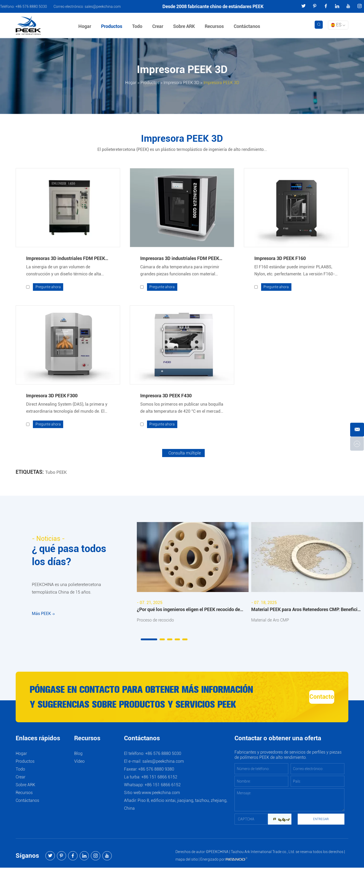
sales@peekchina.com (103, 6)
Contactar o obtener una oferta (277, 741)
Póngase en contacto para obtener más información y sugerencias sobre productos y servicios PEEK (133, 699)
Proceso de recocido (155, 620)
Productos (112, 26)
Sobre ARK (185, 26)
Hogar (85, 26)
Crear (158, 26)
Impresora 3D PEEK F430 (166, 396)
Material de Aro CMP (270, 620)
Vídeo (79, 763)
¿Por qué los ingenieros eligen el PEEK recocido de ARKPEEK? (188, 610)
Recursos (215, 26)
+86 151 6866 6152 (163, 787)
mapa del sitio (186, 862)
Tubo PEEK (56, 472)
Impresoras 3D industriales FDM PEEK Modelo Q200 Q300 (179, 259)
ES (338, 24)
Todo (138, 26)
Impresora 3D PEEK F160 (280, 258)
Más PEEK (43, 617)
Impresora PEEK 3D (181, 82)
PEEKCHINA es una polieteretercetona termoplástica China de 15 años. (66, 590)
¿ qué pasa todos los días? (72, 556)
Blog (78, 755)
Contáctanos (247, 26)
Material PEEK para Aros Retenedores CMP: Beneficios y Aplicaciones (306, 610)
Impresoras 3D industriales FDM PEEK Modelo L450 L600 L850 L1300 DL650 (65, 259)
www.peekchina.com (161, 794)
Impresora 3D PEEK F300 (52, 396)
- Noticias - (49, 539)
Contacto (305, 698)
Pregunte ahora (48, 287)
